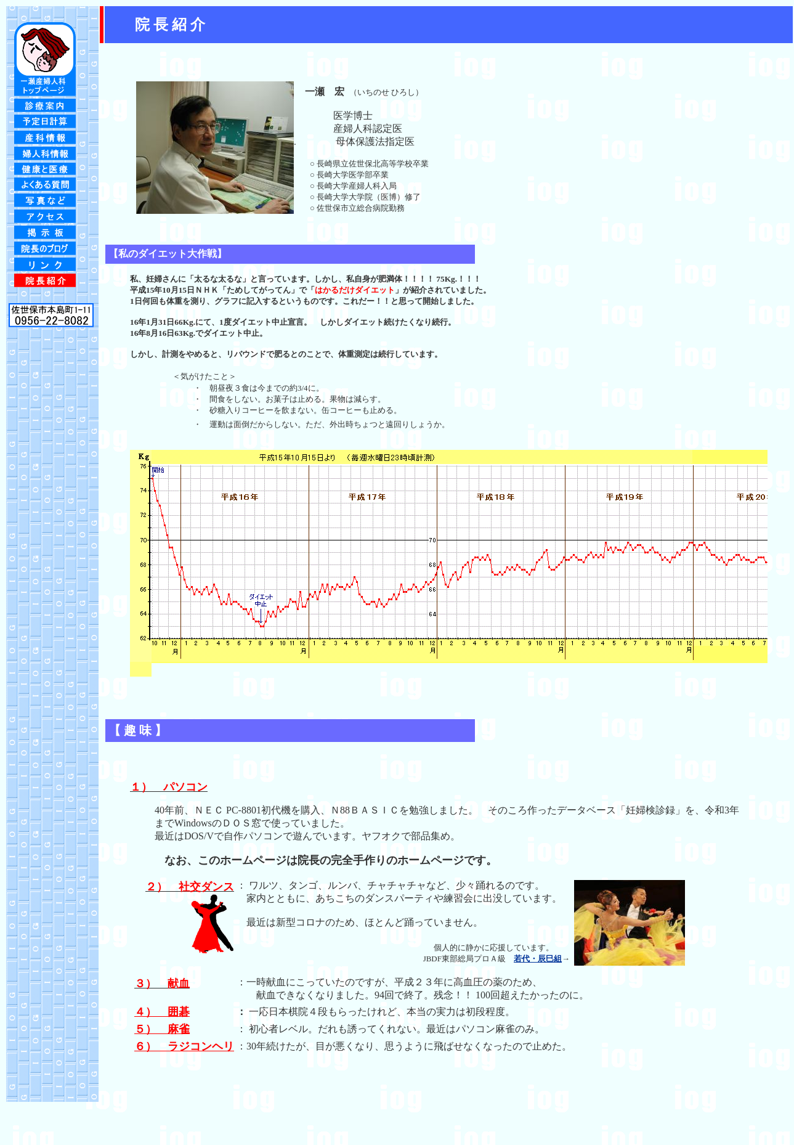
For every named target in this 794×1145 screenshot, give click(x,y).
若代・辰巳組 (538, 958)
